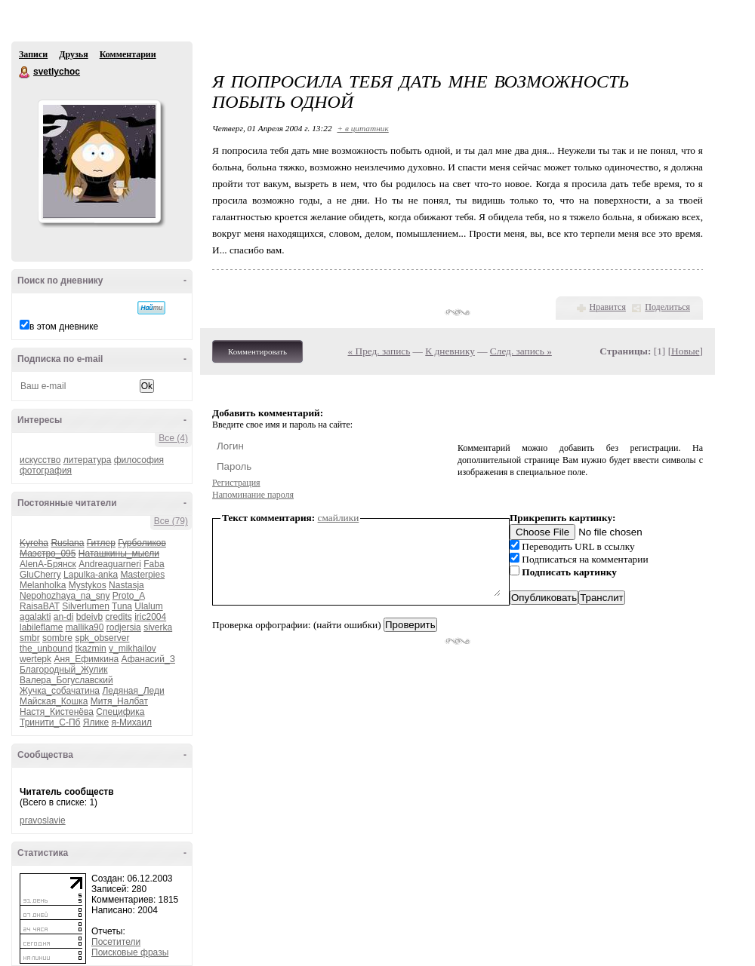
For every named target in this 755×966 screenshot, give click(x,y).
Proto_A (128, 595)
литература (87, 460)
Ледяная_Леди (133, 690)
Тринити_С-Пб (50, 722)
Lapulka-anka (90, 574)
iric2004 (150, 617)
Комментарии (128, 54)
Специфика (120, 712)
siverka (157, 627)
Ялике (96, 722)
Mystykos (87, 585)
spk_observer (102, 638)
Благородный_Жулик (64, 669)
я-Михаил (132, 722)
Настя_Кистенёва (57, 712)
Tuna (122, 606)
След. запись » (521, 351)
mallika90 (85, 627)
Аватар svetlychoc (99, 161)
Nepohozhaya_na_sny (64, 595)
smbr (30, 638)
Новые (685, 351)
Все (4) (173, 438)
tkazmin (90, 648)
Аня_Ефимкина (86, 659)
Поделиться (667, 307)
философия (139, 460)
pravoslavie (43, 820)
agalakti (35, 617)
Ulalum (148, 606)
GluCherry (40, 574)
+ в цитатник (362, 128)
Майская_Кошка (54, 701)
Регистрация (236, 482)
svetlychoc (25, 72)
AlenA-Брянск (48, 564)
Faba (153, 564)
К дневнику (450, 351)
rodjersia (123, 627)
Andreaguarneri (110, 564)
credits (118, 617)
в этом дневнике (63, 326)
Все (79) (171, 521)
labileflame (41, 627)
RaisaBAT (40, 606)
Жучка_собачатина (60, 690)
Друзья (73, 54)
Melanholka (43, 585)
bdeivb (89, 617)
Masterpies (142, 574)
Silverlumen (85, 606)
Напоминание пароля (253, 494)
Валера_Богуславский (66, 680)
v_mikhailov (132, 648)
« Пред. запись (379, 351)
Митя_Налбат (119, 701)
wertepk (35, 659)
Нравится (608, 307)
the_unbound (46, 648)
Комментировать (257, 351)
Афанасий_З (148, 659)
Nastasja (126, 585)
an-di (64, 617)
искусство (40, 460)
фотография (46, 470)
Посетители (115, 942)
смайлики (338, 517)
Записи (33, 54)
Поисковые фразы (129, 952)
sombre (57, 638)
